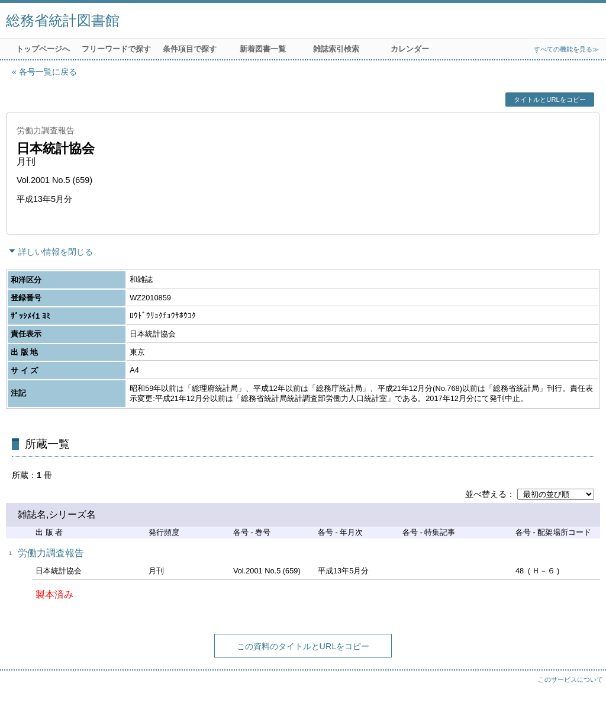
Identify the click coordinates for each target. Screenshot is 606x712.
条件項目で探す (190, 48)
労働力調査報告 (51, 553)
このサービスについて (570, 679)
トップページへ (43, 48)
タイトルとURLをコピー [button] (549, 99)
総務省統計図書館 (63, 20)
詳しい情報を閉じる (55, 251)
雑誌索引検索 (336, 48)
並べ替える (486, 494)
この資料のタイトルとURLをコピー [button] (303, 646)
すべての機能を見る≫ (566, 49)
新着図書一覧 (263, 48)
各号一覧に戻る (48, 71)
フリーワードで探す (116, 48)
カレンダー (410, 48)
